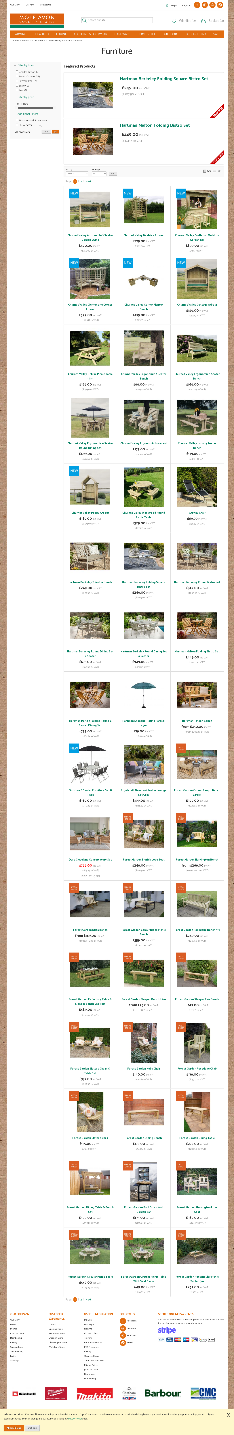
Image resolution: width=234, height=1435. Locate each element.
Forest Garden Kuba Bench (90, 930)
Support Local (17, 1347)
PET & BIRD (41, 34)
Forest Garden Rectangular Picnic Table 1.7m (197, 1279)
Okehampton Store (58, 1342)
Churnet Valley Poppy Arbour (90, 513)
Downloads (89, 1374)
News (13, 1324)
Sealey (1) (22, 85)
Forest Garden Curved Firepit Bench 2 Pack (197, 792)
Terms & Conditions (94, 1361)
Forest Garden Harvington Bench (197, 859)
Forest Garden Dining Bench (143, 1138)
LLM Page (89, 1324)
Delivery (30, 5)
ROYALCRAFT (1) (26, 81)
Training (88, 1338)
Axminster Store (57, 1333)
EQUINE (61, 34)
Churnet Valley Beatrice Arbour (143, 235)
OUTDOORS (170, 34)
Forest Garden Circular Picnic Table (90, 1277)
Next (88, 181)
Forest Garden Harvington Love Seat (197, 1209)
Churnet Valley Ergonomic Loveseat (143, 443)
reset (46, 131)
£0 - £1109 (22, 104)
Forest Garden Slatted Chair (90, 1138)
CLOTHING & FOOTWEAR (90, 34)
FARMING (20, 34)
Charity (13, 1342)
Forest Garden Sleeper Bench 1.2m (143, 999)
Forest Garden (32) (28, 76)
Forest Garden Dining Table (197, 1138)
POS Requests (91, 1347)
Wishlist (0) (187, 21)
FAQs (13, 1356)
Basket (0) (216, 21)
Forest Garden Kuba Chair (143, 1068)
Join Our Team (17, 1333)
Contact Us (45, 5)
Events (13, 1329)
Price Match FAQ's (93, 1342)
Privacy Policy (91, 1365)
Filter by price (26, 97)
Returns (88, 1329)
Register (186, 5)
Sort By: (77, 172)
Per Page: (99, 172)
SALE (216, 34)
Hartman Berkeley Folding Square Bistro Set (164, 79)
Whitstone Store (57, 1347)
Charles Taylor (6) (27, 72)
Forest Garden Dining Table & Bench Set (90, 1209)
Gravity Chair (197, 513)
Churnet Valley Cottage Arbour (197, 304)
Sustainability (17, 1351)
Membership (16, 1338)
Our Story (15, 5)
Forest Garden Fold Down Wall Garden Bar (143, 1209)
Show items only (31, 120)
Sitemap (14, 1361)
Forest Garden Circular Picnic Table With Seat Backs (143, 1279)
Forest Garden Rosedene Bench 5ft (197, 930)
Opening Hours (56, 1329)
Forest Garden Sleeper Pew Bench (197, 999)
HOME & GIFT (146, 34)
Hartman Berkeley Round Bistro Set (197, 582)
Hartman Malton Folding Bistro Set (155, 125)
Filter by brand (26, 65)
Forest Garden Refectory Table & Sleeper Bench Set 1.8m (90, 1001)
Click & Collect (91, 1333)
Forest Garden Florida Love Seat (144, 859)
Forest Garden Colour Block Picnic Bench (144, 932)
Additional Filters (28, 114)
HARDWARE (122, 34)
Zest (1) (21, 90)
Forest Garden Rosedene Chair (197, 1068)
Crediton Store (56, 1338)
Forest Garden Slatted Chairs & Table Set (90, 1071)
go (55, 131)
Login (174, 5)
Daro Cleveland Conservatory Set (90, 859)
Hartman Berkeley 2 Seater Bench (90, 582)
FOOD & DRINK (196, 34)
